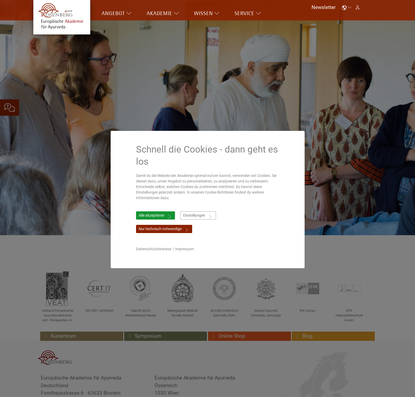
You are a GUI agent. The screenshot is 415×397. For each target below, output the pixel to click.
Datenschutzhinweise (153, 249)
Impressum (184, 249)
